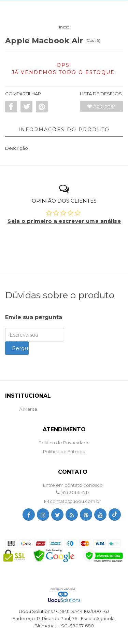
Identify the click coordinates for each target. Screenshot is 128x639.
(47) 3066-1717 (72, 492)
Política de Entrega (64, 451)
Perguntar (20, 348)
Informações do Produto (64, 129)
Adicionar (101, 106)
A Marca (28, 409)
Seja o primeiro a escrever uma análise (64, 221)
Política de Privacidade (64, 442)
